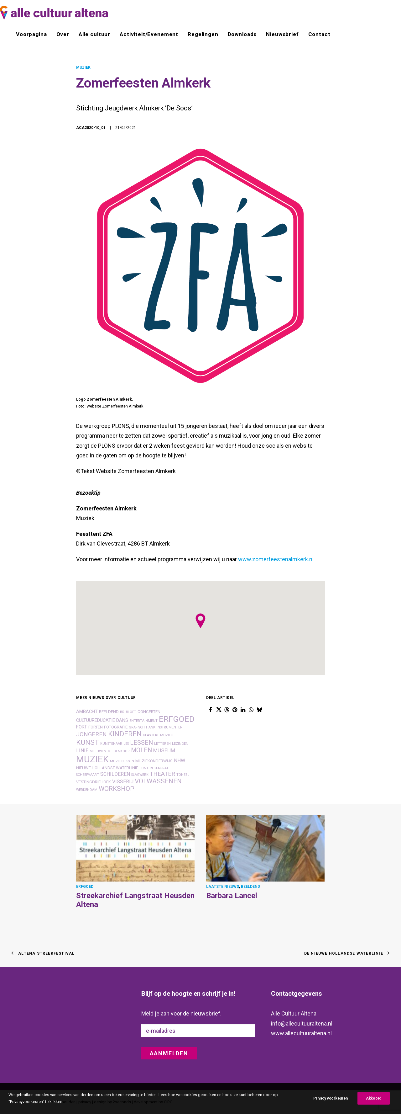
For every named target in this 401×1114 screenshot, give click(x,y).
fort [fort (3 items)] (81, 726)
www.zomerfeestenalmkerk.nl (276, 559)
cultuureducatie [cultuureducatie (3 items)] (95, 720)
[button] (135, 848)
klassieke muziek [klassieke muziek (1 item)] (158, 735)
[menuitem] (33, 34)
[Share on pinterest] (235, 709)
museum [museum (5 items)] (164, 750)
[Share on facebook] (210, 709)
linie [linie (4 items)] (82, 750)
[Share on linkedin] (243, 709)
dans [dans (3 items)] (122, 720)
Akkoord (373, 1098)
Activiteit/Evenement (149, 34)
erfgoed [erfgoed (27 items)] (177, 718)
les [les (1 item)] (126, 743)
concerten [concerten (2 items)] (149, 711)
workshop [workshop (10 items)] (116, 788)
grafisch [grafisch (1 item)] (137, 727)
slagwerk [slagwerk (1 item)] (139, 774)
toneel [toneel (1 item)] (182, 774)
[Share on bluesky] (259, 709)
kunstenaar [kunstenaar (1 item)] (111, 743)
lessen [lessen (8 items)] (141, 742)
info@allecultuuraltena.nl (301, 1023)
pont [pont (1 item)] (143, 768)
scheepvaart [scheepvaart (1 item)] (87, 774)
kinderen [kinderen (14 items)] (125, 733)
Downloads (242, 34)
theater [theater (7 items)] (162, 773)
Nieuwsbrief (282, 34)
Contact (319, 34)
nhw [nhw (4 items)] (179, 760)
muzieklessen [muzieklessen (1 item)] (122, 761)
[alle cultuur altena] (54, 13)
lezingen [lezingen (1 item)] (180, 743)
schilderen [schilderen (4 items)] (115, 774)
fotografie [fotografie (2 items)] (116, 726)
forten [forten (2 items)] (95, 726)
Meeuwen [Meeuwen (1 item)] (98, 751)
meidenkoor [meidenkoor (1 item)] (118, 751)
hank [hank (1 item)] (150, 727)
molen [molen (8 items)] (141, 750)
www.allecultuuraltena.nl (301, 1033)
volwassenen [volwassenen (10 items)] (158, 781)
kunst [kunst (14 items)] (87, 742)
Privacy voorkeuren (330, 1098)
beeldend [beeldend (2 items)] (109, 711)
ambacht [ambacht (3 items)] (87, 711)
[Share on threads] (227, 709)
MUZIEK (83, 67)
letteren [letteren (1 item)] (162, 743)
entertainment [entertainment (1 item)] (143, 720)
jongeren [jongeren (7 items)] (91, 734)
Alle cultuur (94, 34)
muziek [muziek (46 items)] (92, 759)
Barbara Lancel (231, 895)
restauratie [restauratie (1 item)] (160, 768)
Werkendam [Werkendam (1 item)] (86, 789)
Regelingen (203, 34)
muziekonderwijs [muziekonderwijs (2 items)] (154, 760)
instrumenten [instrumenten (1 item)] (170, 727)
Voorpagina (31, 34)
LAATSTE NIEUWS (222, 886)
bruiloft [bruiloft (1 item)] (128, 712)
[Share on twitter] (218, 709)
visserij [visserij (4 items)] (122, 781)
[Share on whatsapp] (251, 709)
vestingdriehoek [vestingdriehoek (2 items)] (93, 781)
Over (62, 34)
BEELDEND (250, 886)
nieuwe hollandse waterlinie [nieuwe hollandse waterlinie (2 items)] (107, 767)
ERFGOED (84, 886)
